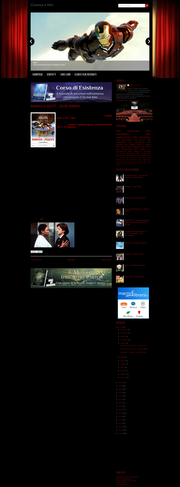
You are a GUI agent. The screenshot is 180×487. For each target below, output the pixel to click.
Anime (148, 145)
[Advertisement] (133, 452)
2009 (120, 430)
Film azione (121, 147)
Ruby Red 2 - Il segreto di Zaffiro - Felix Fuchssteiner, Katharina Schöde (137, 222)
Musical (118, 165)
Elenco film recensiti (86, 74)
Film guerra (142, 157)
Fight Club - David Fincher (134, 277)
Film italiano (128, 151)
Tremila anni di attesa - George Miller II (134, 349)
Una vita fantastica (122, 484)
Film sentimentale (66, 110)
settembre (124, 340)
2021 (120, 389)
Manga (136, 151)
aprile (122, 367)
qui (41, 219)
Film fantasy (129, 145)
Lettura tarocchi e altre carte (126, 481)
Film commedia (54, 110)
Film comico (139, 140)
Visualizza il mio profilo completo (128, 100)
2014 (120, 413)
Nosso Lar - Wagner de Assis (135, 243)
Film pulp (123, 163)
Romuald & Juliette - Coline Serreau (55, 106)
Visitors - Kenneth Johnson (134, 198)
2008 (120, 433)
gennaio (123, 377)
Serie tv (140, 145)
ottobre (123, 336)
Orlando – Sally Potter (132, 186)
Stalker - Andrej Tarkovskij (134, 265)
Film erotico (147, 163)
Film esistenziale (124, 149)
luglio (122, 357)
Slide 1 (35, 62)
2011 (120, 423)
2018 (120, 399)
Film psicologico (136, 142)
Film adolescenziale (129, 155)
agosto (123, 343)
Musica (135, 159)
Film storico (120, 153)
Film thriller (139, 149)
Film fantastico (142, 137)
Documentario (143, 159)
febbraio (123, 374)
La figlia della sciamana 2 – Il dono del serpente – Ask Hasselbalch (135, 233)
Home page (71, 259)
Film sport (125, 161)
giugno (123, 361)
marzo (123, 371)
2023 (120, 382)
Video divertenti (128, 159)
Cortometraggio (142, 161)
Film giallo (130, 153)
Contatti (51, 74)
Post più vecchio (106, 259)
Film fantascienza (124, 140)
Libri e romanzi (121, 483)
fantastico (133, 161)
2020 (120, 393)
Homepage (37, 74)
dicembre (124, 329)
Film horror (146, 147)
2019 (120, 396)
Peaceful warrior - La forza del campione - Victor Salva (135, 176)
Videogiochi (130, 163)
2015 (120, 410)
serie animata (141, 153)
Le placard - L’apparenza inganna (80, 125)
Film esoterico (131, 157)
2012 (120, 420)
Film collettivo (139, 163)
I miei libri (65, 74)
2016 (120, 406)
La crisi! (65, 118)
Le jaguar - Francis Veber (134, 254)
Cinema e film (42, 5)
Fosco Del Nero (135, 85)
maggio (123, 364)
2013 (120, 416)
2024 (120, 327)
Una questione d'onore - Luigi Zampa (133, 345)
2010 (120, 427)
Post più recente (36, 259)
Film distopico (145, 151)
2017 (120, 403)
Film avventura (133, 147)
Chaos (73, 118)
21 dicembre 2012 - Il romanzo (127, 477)
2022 (120, 386)
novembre (124, 333)
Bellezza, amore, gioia (124, 479)
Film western (142, 155)
